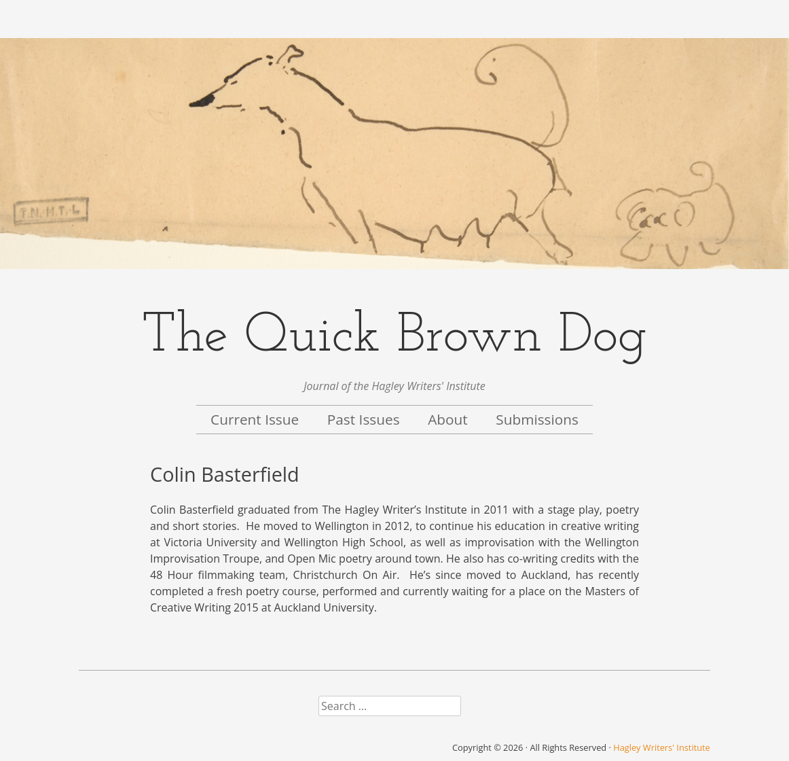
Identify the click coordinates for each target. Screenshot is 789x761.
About (448, 419)
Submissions (537, 419)
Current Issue (254, 419)
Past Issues (363, 419)
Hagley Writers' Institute (661, 747)
